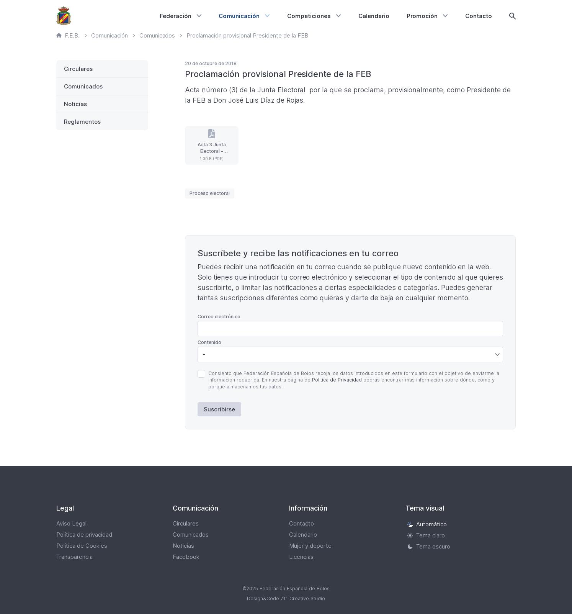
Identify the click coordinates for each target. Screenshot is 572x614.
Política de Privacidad (337, 380)
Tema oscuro (428, 546)
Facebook (186, 556)
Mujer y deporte (310, 545)
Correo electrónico (219, 316)
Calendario (373, 16)
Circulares (78, 68)
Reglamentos (82, 121)
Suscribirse (219, 409)
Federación (175, 16)
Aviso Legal (71, 523)
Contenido (209, 342)
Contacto (478, 16)
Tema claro (426, 535)
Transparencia (74, 556)
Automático (427, 524)
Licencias (301, 556)
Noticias (75, 104)
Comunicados (83, 86)
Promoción (422, 16)
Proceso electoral (210, 193)
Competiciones (309, 16)
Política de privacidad (84, 534)
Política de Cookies (81, 545)
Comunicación (239, 16)
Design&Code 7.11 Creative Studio (286, 598)
